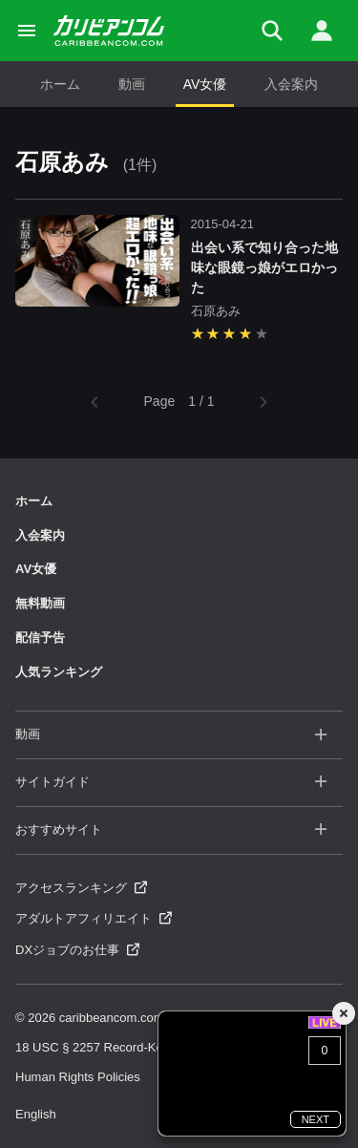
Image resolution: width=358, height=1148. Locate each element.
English (35, 1114)
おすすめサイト (171, 830)
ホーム (60, 84)
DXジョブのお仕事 (77, 950)
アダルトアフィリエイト (93, 918)
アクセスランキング (81, 888)
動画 (131, 84)
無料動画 (40, 603)
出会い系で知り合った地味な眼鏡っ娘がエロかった (264, 267)
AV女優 (205, 84)
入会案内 (291, 84)
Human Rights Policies (77, 1077)
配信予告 (40, 637)
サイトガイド (171, 783)
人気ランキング (58, 672)
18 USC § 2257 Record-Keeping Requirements (144, 1047)
